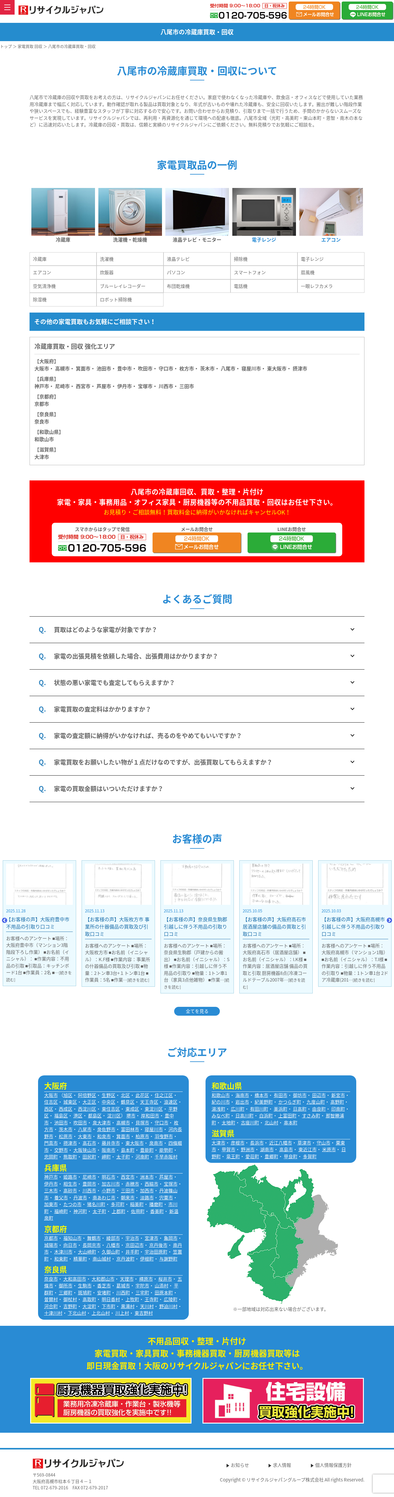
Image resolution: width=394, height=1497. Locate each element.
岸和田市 (150, 1115)
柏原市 (142, 1136)
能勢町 (166, 1150)
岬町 (106, 1156)
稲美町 (137, 1204)
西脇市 (151, 1183)
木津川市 (63, 1251)
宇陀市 (142, 1285)
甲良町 (290, 1156)
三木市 (51, 1190)
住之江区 (164, 1095)
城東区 (70, 1102)
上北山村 (101, 1313)
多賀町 (310, 1156)
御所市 (65, 1285)
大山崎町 (87, 1251)
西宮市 (128, 1176)
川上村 (122, 1313)
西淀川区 (87, 1109)
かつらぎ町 (289, 1102)
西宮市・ (85, 386)
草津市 (304, 1142)
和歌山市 (44, 439)
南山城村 (102, 1258)
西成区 (65, 1109)
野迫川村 (168, 1306)
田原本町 (164, 1292)
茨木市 (207, 368)
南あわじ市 (104, 1197)
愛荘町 (252, 1156)
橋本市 (261, 1095)
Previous (5, 921)
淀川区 (114, 1115)
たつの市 (72, 1204)
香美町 (157, 1211)
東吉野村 (144, 1313)
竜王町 (233, 1156)
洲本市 (147, 1176)
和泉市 (104, 1136)
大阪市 (41, 368)
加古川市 (111, 1183)
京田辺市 (134, 1245)
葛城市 (123, 1285)
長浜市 (257, 1142)
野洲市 (248, 1149)
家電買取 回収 (30, 46)
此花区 (142, 1095)
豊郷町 (271, 1156)
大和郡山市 (103, 1279)
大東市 (85, 1136)
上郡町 (118, 1211)
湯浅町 (218, 1109)
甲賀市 (228, 1149)
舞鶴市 (94, 1238)
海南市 (242, 1095)
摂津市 (300, 368)
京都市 (41, 403)
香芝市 (104, 1285)
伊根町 (147, 1258)
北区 (125, 1095)
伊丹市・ (127, 386)
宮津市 (151, 1238)
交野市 (61, 1150)
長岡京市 (92, 1245)
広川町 (237, 1109)
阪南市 (108, 1150)
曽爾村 (51, 1299)
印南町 (338, 1109)
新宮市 (338, 1095)
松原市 (65, 1136)
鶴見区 (128, 1102)
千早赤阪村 (166, 1156)
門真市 (51, 1143)
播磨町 (156, 1204)
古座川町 (250, 1122)
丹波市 (80, 1197)
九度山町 (316, 1102)
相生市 (70, 1183)
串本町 (290, 1122)
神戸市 (41, 386)
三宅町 (142, 1292)
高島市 (286, 1149)
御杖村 (70, 1299)
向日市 (70, 1245)
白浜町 (266, 1115)
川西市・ (168, 386)
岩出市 (242, 1102)
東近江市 (307, 1149)
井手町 (132, 1251)
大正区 (89, 1102)
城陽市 (51, 1245)
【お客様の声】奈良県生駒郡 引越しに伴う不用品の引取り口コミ (239, 926)
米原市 (329, 1149)
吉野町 (70, 1306)
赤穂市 (132, 1183)
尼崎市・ (65, 386)
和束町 (61, 1258)
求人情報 (282, 1465)
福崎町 (61, 1211)
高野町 (337, 1102)
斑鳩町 (85, 1292)
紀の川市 (221, 1102)
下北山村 (77, 1313)
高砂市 (70, 1190)
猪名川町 (96, 1204)
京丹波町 (125, 1258)
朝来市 (128, 1197)
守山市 (323, 1142)
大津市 (41, 456)
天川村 (147, 1306)
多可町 (118, 1204)
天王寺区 (149, 1102)
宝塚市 (171, 1183)
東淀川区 (154, 1109)
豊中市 (124, 368)
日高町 (300, 1109)
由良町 (319, 1109)
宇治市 (132, 1238)
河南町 (142, 1156)
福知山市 (72, 1238)
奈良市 (41, 421)
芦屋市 (166, 1176)
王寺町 (151, 1299)
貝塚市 (142, 1122)
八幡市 (113, 1245)
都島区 (95, 1115)
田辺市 (319, 1095)
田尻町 (89, 1156)
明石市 (108, 1176)
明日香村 (111, 1299)
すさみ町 (311, 1115)
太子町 (123, 1156)
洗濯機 (107, 259)
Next (389, 921)
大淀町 (89, 1306)
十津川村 (53, 1313)
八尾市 (228, 368)
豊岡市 (89, 1183)
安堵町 (104, 1292)
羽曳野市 (164, 1136)
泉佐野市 (106, 1129)
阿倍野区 (87, 1095)
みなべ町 (221, 1115)
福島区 (61, 1115)
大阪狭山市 (84, 1150)
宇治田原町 (156, 1251)
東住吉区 (111, 1109)
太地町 (228, 1122)
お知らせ (240, 1465)
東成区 (132, 1109)
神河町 (80, 1211)
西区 (48, 1109)
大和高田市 (74, 1279)
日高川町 (244, 1115)
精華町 (80, 1258)
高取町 (89, 1299)
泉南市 (156, 1143)
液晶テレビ (178, 259)
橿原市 (146, 1279)
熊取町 (70, 1156)
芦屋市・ (106, 386)
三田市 (186, 386)
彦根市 (237, 1142)
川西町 (123, 1292)
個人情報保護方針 (333, 1465)
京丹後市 (158, 1245)
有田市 (280, 1095)
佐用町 (138, 1211)
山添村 (161, 1285)
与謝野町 (168, 1258)
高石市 (89, 1143)
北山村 (271, 1122)
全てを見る (197, 1011)
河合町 (51, 1306)
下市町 (108, 1306)
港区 (78, 1115)
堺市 (130, 1115)
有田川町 (259, 1109)
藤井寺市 (111, 1143)
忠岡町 (51, 1156)
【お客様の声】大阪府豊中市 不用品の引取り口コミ (81, 922)
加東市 (51, 1204)
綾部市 (113, 1238)
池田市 (104, 368)
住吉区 (51, 1102)
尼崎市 (89, 1176)
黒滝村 (128, 1306)
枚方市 (186, 368)
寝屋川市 (251, 368)
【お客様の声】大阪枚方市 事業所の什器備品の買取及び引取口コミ (160, 926)
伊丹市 (51, 1183)
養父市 (61, 1197)
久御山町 (111, 1251)
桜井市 (165, 1279)
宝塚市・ (147, 386)
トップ (6, 46)
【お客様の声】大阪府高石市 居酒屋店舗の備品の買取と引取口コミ (318, 926)
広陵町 (171, 1299)
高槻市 (62, 368)
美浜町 (280, 1109)
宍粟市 (166, 1197)
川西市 (89, 1190)
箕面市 (83, 368)
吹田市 (145, 368)
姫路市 (70, 1176)
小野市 (108, 1190)
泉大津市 (102, 1122)
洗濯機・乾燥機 (130, 239)
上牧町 (132, 1299)
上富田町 (287, 1115)
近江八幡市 (280, 1142)
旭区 (67, 1095)
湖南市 (267, 1149)
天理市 (127, 1279)
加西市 (147, 1190)
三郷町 (65, 1292)
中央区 (108, 1102)
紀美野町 (264, 1102)
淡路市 (147, 1197)
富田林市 (130, 1129)
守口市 (166, 368)
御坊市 (300, 1095)
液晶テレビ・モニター (197, 239)
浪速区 (171, 1102)
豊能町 (147, 1150)
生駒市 (85, 1285)
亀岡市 (171, 1238)
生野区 (108, 1095)
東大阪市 (277, 368)
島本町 (128, 1150)
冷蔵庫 (63, 239)
